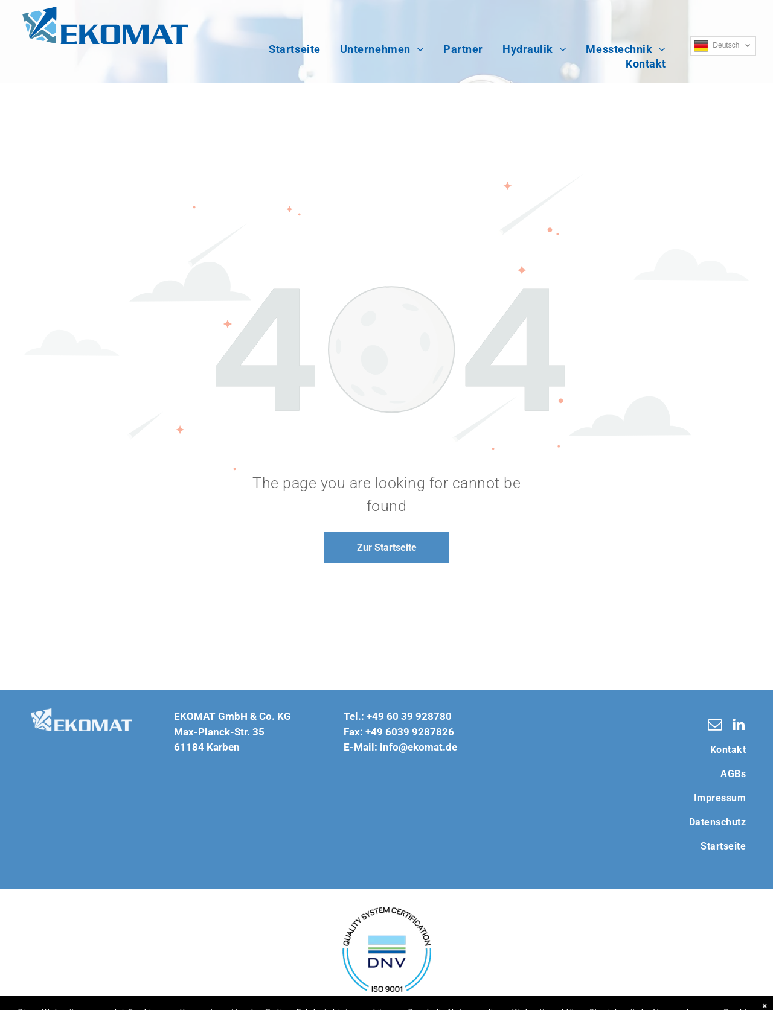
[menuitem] (294, 49)
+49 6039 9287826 (409, 732)
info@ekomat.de (418, 747)
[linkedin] (738, 726)
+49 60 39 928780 (409, 716)
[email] (714, 726)
